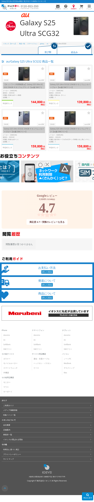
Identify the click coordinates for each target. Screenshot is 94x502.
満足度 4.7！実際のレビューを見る (47, 221)
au (4, 340)
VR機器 (6, 373)
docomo (6, 335)
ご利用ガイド (8, 405)
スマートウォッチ (10, 368)
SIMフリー (7, 349)
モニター (6, 382)
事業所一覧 (7, 435)
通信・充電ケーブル (41, 359)
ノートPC (67, 359)
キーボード (7, 392)
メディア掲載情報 (10, 410)
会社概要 (6, 425)
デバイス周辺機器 (39, 354)
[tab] (48, 48)
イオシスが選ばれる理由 (13, 439)
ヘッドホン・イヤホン (42, 363)
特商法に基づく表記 (11, 449)
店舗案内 (6, 430)
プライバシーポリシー (12, 454)
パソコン (65, 354)
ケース (36, 368)
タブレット (66, 330)
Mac (65, 373)
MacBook (67, 363)
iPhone (4, 330)
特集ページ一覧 (9, 415)
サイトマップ (8, 459)
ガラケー (6, 359)
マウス (6, 387)
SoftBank (6, 344)
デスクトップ (69, 368)
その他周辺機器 (8, 377)
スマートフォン (38, 330)
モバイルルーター (10, 363)
